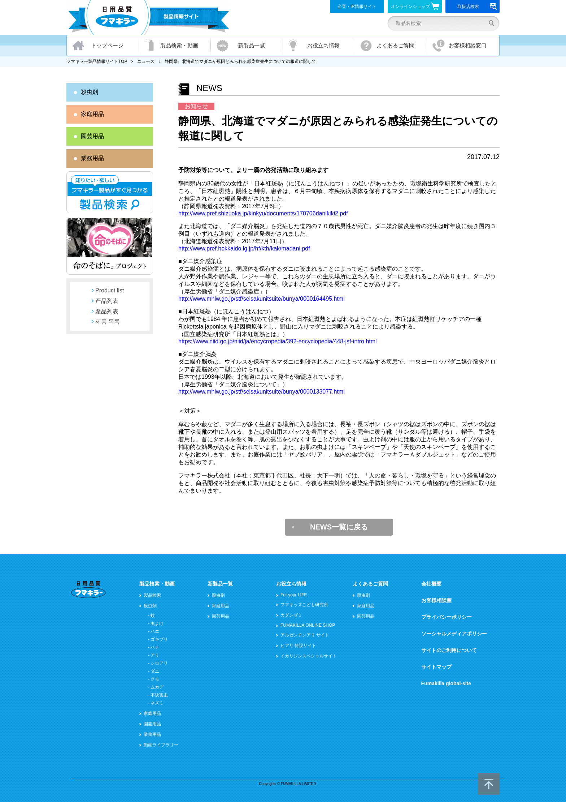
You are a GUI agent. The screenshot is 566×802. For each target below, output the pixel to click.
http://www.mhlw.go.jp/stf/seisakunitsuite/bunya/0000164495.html (261, 299)
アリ (155, 655)
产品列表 (106, 301)
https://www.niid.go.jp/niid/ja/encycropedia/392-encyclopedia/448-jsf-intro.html (277, 341)
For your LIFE (293, 594)
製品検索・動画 (179, 45)
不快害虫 (159, 695)
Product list (109, 290)
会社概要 (431, 584)
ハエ (155, 631)
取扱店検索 (477, 6)
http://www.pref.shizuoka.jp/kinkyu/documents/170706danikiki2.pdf (263, 213)
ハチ (155, 647)
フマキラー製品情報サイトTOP (96, 61)
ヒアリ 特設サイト (298, 645)
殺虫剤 (89, 92)
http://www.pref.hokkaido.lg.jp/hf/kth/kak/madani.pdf (244, 248)
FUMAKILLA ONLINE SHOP (307, 625)
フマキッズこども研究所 (304, 604)
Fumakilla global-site (446, 683)
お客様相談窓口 (468, 45)
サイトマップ (436, 667)
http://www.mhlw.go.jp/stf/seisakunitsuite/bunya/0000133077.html (261, 392)
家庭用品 (92, 114)
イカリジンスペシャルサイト (308, 656)
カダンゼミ (291, 615)
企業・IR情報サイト (357, 6)
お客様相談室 (436, 600)
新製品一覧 (251, 45)
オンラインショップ (415, 6)
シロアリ (159, 663)
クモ (155, 679)
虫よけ (157, 623)
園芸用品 (92, 136)
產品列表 (106, 311)
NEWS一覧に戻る (339, 527)
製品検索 (152, 595)
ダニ (155, 671)
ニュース (145, 61)
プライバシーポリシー (446, 617)
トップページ (107, 45)
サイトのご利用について (449, 650)
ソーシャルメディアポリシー (454, 633)
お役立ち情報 (323, 45)
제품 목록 (107, 321)
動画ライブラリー (161, 744)
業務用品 (92, 158)
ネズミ (157, 702)
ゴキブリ (159, 639)
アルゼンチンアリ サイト (304, 635)
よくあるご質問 (395, 45)
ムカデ (157, 687)
